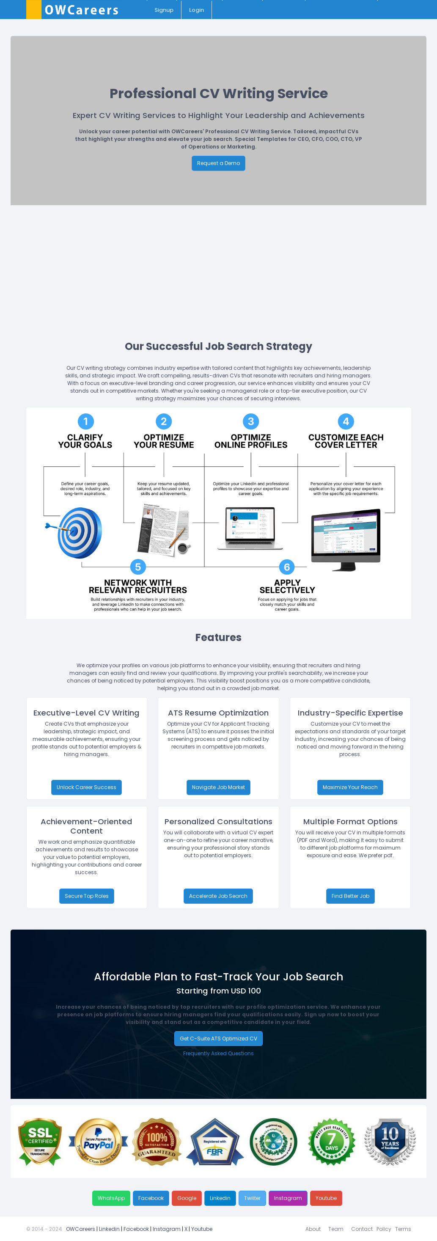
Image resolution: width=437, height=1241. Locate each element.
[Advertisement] (224, 268)
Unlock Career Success (86, 787)
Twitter (252, 1198)
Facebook (151, 1198)
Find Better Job (350, 896)
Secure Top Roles (87, 896)
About (313, 1229)
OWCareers (80, 1229)
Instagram (288, 1198)
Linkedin (220, 1198)
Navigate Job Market (218, 787)
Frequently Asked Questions (218, 1053)
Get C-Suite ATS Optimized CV (218, 1038)
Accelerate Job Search (218, 896)
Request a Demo (218, 163)
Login (196, 10)
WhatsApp (111, 1198)
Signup (163, 10)
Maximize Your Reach (350, 787)
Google (186, 1198)
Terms (403, 1229)
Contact (362, 1229)
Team (336, 1229)
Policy (384, 1229)
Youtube (326, 1198)
